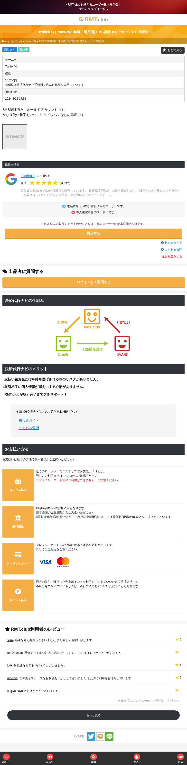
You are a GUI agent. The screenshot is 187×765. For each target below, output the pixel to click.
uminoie (12, 678)
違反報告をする (172, 256)
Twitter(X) (11, 66)
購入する (93, 233)
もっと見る (93, 715)
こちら (66, 475)
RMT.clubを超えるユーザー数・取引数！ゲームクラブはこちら (94, 7)
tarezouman (15, 653)
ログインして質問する (94, 282)
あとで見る (175, 50)
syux (10, 640)
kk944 (11, 665)
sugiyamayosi (16, 691)
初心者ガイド (173, 242)
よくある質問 (173, 249)
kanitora (28, 176)
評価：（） (46, 183)
